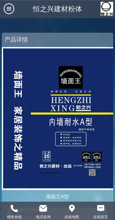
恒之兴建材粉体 (57, 9)
